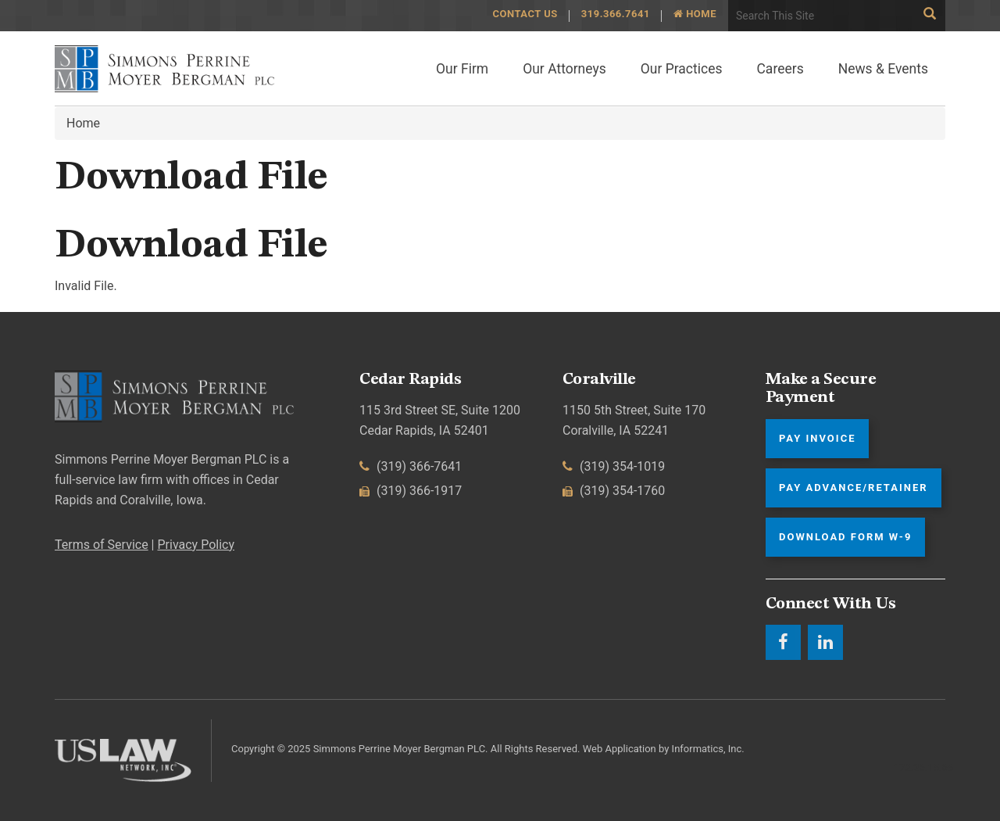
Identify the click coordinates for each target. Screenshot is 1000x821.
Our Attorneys (564, 69)
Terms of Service (101, 544)
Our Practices (682, 69)
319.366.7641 (615, 14)
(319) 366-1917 (410, 490)
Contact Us (524, 14)
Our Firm (462, 69)
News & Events (883, 69)
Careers (779, 69)
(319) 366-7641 (410, 466)
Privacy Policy (195, 544)
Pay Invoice (817, 438)
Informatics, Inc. (708, 749)
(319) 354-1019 (613, 466)
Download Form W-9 (845, 537)
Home (694, 14)
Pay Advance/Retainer (853, 487)
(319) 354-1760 (613, 490)
